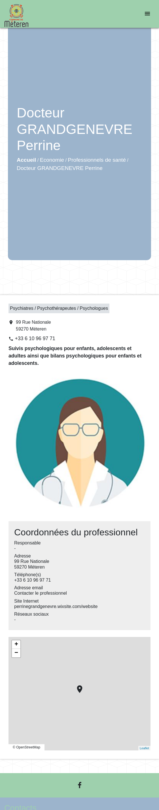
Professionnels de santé (97, 160)
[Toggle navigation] (147, 14)
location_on (77, 686)
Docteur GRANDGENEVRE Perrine (60, 168)
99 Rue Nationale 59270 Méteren (33, 325)
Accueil (26, 160)
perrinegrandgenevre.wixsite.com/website (55, 606)
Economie (52, 160)
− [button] (16, 653)
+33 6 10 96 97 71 (35, 338)
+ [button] (16, 644)
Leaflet (144, 748)
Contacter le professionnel (40, 593)
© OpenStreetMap (26, 747)
